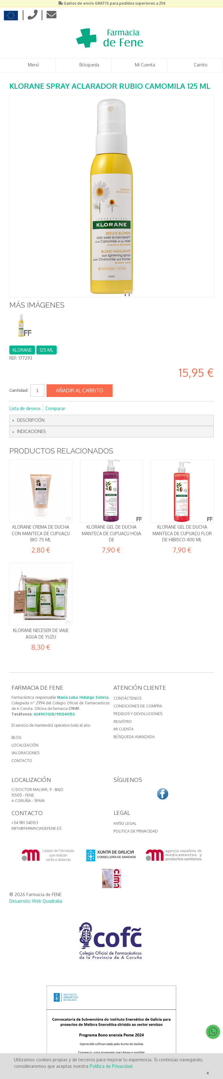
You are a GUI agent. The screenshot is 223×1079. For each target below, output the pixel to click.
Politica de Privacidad (136, 831)
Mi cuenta (124, 729)
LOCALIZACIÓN (24, 745)
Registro (123, 721)
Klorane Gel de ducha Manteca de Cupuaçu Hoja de (111, 533)
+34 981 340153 (24, 822)
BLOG (16, 737)
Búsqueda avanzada (134, 736)
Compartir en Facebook (78, 408)
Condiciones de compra (138, 706)
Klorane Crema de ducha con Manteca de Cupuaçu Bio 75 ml (41, 533)
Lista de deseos (25, 408)
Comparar (55, 408)
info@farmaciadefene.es (36, 828)
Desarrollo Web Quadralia (35, 901)
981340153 (65, 714)
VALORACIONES (25, 753)
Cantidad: (18, 390)
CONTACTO (21, 760)
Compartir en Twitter (91, 408)
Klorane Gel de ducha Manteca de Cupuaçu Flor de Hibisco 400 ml (182, 533)
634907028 (43, 714)
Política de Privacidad (111, 1066)
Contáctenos (127, 698)
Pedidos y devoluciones (138, 713)
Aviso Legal (125, 823)
